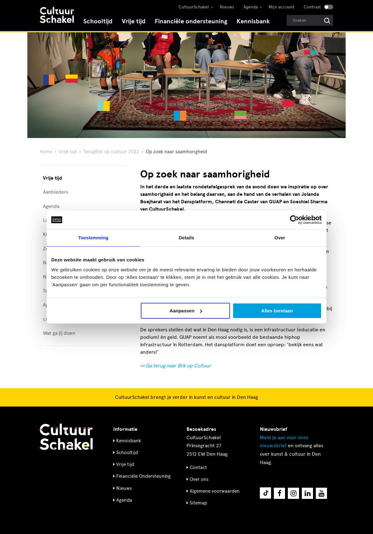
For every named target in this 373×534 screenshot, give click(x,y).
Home (46, 151)
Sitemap (198, 503)
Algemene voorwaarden (215, 491)
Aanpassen (186, 310)
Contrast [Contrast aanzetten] (312, 7)
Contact (198, 467)
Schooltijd (98, 21)
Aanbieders (55, 192)
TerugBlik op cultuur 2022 (111, 151)
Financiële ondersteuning (191, 21)
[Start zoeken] (327, 21)
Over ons (199, 479)
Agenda (250, 7)
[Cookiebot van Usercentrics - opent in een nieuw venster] (294, 219)
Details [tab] (186, 237)
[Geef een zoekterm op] (310, 20)
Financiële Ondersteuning (143, 476)
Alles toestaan (277, 310)
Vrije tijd (133, 21)
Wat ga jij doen (59, 333)
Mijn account (281, 7)
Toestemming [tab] (93, 237)
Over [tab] (279, 237)
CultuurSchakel (193, 7)
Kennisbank (253, 21)
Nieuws (227, 7)
